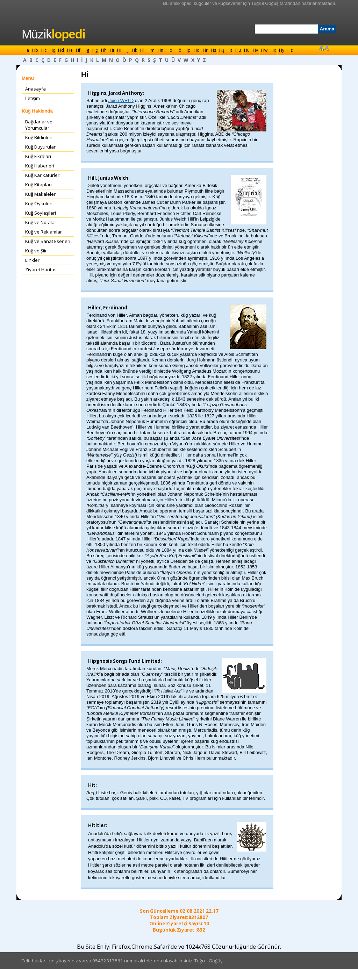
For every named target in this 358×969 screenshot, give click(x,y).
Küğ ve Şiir (36, 250)
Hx (273, 50)
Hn (160, 50)
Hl (142, 50)
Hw (264, 50)
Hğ (95, 50)
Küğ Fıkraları (38, 156)
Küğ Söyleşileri (40, 213)
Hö (178, 50)
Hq (197, 50)
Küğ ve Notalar (40, 222)
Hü (247, 50)
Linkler (32, 260)
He (70, 50)
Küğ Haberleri (39, 166)
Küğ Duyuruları (41, 147)
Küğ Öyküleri (38, 203)
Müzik (53, 34)
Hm (151, 50)
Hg (86, 50)
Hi (119, 50)
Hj (126, 50)
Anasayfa (35, 89)
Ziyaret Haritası (41, 269)
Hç (52, 50)
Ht (230, 50)
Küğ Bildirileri (38, 137)
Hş (221, 50)
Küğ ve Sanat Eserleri (47, 241)
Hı (112, 50)
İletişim (32, 98)
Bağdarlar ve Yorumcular (38, 125)
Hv (255, 50)
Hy (281, 50)
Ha (26, 50)
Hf (78, 50)
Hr (205, 50)
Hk (134, 50)
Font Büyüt (321, 48)
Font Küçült (326, 48)
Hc (43, 50)
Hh (104, 50)
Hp (188, 50)
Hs (213, 50)
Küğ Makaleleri (41, 194)
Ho (169, 50)
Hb (35, 50)
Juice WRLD (121, 100)
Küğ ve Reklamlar (43, 232)
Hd (61, 50)
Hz (290, 50)
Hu (238, 50)
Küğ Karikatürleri (42, 175)
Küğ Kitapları (38, 184)
